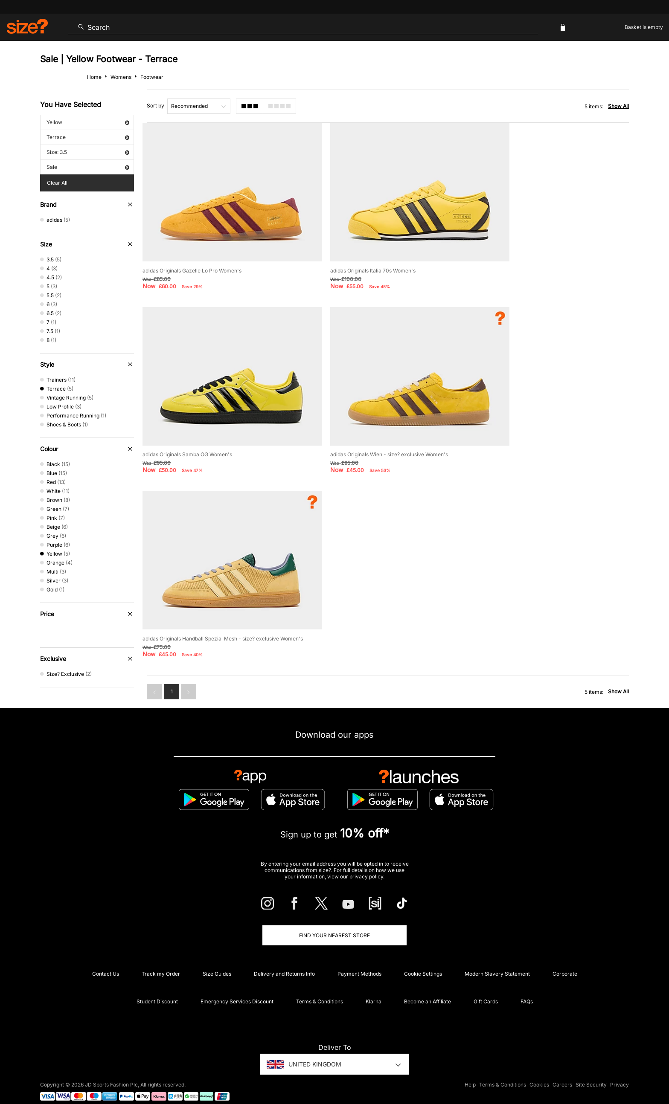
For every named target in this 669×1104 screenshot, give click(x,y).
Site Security (591, 1072)
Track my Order (161, 962)
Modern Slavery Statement (497, 962)
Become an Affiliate (427, 989)
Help (470, 1072)
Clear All (57, 183)
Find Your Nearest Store (334, 923)
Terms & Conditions (319, 989)
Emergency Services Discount (237, 989)
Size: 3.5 (88, 152)
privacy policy (366, 864)
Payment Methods (359, 962)
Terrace (88, 137)
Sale (88, 167)
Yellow (88, 122)
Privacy (619, 1072)
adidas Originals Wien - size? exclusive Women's (201, 426)
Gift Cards (486, 989)
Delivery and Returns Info (284, 962)
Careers (562, 1072)
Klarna (373, 989)
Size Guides (217, 962)
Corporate (565, 962)
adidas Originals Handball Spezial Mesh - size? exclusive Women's (391, 426)
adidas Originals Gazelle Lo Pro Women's (192, 256)
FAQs (527, 989)
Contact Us (105, 962)
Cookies (539, 1072)
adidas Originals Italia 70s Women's (354, 256)
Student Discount (157, 989)
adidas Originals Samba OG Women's (525, 256)
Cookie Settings (423, 962)
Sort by (155, 105)
